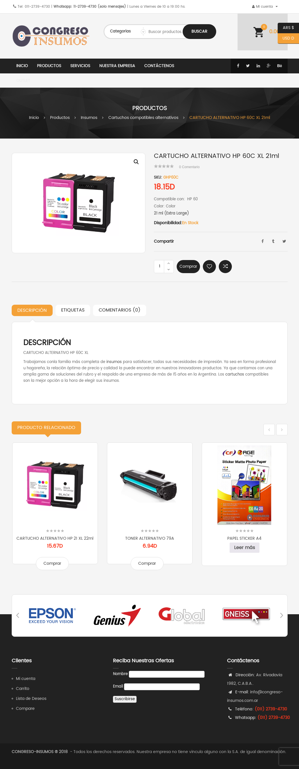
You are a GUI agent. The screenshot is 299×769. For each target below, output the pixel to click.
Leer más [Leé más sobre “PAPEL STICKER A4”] (244, 547)
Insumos (89, 117)
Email (118, 687)
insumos (114, 362)
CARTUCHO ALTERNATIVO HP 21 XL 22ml (55, 538)
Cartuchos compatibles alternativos (143, 117)
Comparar (225, 266)
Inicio (34, 117)
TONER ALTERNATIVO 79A (149, 538)
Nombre (120, 674)
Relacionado (46, 427)
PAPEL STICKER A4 (244, 538)
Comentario (189, 167)
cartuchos (234, 375)
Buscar (199, 31)
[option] (78, 203)
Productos (60, 117)
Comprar (188, 266)
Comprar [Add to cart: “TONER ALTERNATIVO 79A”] (147, 563)
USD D (286, 38)
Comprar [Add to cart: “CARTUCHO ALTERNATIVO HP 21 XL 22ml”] (52, 563)
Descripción (32, 310)
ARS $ (286, 28)
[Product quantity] (159, 266)
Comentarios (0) (120, 310)
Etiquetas (72, 310)
